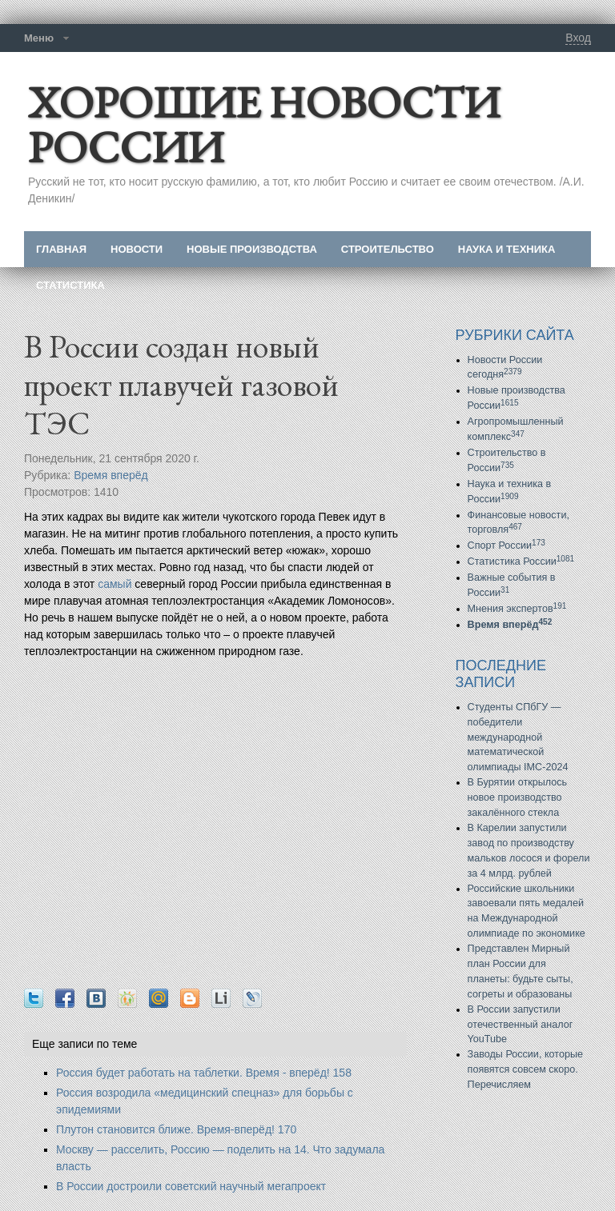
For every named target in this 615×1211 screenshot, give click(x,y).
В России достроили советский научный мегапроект (191, 1186)
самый (114, 584)
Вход (578, 37)
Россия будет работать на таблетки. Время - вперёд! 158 (204, 1072)
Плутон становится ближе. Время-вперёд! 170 (176, 1129)
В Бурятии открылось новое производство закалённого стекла (517, 797)
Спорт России (506, 545)
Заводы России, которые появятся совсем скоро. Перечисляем (525, 1069)
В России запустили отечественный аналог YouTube (520, 1024)
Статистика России (521, 561)
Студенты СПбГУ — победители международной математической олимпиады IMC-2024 (518, 737)
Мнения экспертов (517, 608)
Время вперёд (111, 475)
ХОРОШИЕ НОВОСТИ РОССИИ (264, 124)
